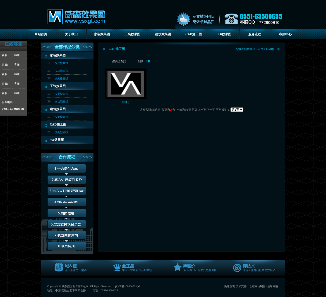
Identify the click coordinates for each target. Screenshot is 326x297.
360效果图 (224, 34)
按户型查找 (61, 63)
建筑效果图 (163, 34)
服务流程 (254, 34)
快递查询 (229, 286)
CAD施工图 (193, 34)
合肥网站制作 (257, 286)
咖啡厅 (126, 102)
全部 (140, 61)
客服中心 (285, 34)
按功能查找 (61, 70)
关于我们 (71, 34)
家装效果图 (102, 34)
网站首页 (40, 34)
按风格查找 (61, 78)
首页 (260, 49)
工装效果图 (132, 34)
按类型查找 (61, 93)
